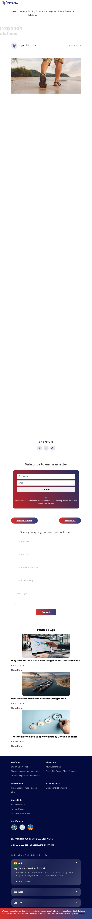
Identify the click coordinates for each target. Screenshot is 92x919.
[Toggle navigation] (91, 3)
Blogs (22, 11)
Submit (46, 614)
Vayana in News (18, 804)
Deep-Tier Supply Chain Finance (61, 771)
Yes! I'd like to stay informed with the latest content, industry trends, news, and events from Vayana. (46, 502)
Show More (16, 670)
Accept (82, 913)
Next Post (70, 520)
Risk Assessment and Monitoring (25, 771)
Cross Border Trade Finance (24, 788)
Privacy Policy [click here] (72, 913)
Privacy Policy (17, 809)
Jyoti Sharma (27, 45)
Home (13, 11)
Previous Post (24, 520)
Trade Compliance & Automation (25, 775)
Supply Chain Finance (21, 767)
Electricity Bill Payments (56, 788)
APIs (13, 792)
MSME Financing (53, 767)
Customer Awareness (20, 813)
